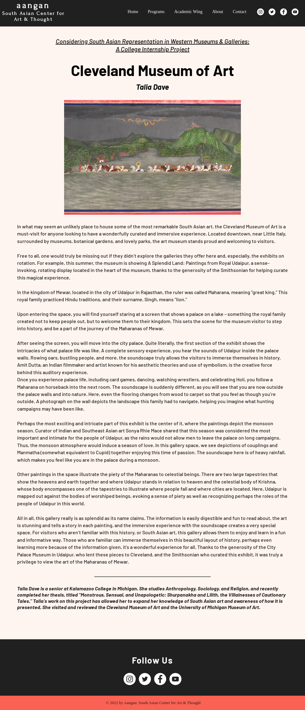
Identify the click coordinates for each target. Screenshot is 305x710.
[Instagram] (260, 11)
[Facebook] (283, 11)
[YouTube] (295, 11)
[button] (152, 157)
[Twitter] (272, 11)
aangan (33, 5)
